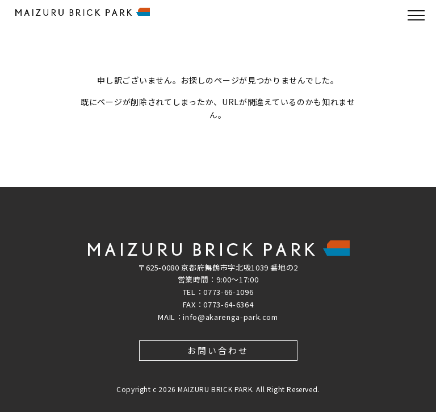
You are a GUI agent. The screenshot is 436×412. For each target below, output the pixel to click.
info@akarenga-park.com (230, 316)
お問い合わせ (218, 350)
